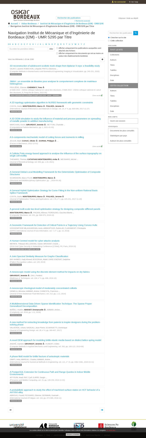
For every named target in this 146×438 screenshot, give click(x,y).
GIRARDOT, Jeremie (36, 125)
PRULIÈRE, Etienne (18, 87)
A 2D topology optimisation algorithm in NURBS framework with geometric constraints (51, 102)
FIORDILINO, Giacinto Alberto (60, 213)
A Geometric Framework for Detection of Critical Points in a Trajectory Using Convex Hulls (53, 225)
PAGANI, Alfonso (40, 213)
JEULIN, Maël (15, 141)
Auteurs (113, 60)
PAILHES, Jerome (55, 106)
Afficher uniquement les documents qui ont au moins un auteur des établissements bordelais (79, 54)
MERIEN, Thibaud (17, 244)
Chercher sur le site (117, 38)
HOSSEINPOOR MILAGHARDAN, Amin (26, 228)
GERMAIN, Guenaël (50, 395)
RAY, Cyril (28, 377)
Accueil (14, 23)
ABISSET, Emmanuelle (35, 310)
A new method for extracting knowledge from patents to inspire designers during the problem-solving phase (55, 323)
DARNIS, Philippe (48, 141)
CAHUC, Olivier (30, 141)
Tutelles (113, 70)
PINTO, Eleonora (49, 69)
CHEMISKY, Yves (36, 87)
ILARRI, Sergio (39, 377)
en (133, 2)
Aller (51, 49)
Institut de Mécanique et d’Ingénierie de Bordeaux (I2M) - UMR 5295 (71, 23)
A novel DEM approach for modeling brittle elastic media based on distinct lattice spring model (55, 340)
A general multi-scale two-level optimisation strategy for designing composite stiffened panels (55, 209)
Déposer (122, 18)
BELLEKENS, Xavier (34, 244)
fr (129, 2)
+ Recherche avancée (82, 21)
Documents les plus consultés (122, 131)
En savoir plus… (111, 430)
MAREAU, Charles (28, 359)
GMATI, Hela (15, 359)
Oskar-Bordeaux (29, 23)
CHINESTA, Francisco (49, 291)
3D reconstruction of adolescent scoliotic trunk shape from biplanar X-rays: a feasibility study (55, 66)
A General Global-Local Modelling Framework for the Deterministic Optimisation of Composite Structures (55, 173)
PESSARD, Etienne (33, 395)
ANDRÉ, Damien (17, 344)
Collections (114, 55)
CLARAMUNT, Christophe (75, 228)
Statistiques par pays (118, 136)
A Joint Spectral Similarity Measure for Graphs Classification (39, 256)
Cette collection (115, 41)
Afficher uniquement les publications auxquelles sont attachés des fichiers (78, 49)
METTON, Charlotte (55, 125)
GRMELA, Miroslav (17, 291)
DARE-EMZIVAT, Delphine (59, 259)
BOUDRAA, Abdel (40, 259)
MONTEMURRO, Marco (34, 106)
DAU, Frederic (36, 276)
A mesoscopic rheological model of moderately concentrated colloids (43, 288)
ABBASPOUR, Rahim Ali (53, 228)
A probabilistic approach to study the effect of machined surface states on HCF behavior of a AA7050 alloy (55, 391)
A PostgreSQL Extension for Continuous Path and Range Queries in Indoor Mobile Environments (50, 373)
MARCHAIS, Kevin (17, 125)
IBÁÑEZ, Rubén (16, 310)
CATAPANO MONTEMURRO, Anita (43, 159)
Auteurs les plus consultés (120, 141)
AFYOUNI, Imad (16, 377)
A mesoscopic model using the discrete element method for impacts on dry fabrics (50, 272)
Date (112, 80)
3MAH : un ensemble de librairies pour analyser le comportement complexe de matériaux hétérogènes (53, 82)
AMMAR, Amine (32, 291)
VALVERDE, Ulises (18, 328)
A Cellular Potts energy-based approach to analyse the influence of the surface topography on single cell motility (56, 154)
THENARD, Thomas (18, 159)
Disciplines (114, 75)
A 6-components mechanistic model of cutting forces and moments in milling (47, 137)
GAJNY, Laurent (16, 69)
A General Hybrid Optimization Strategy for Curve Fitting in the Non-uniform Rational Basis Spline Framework (54, 191)
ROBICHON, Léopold (32, 69)
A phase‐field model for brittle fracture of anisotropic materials (39, 356)
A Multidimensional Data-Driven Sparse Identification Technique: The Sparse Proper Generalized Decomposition (51, 304)
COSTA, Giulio (16, 106)
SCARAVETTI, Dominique (56, 328)
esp (136, 2)
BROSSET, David (51, 244)
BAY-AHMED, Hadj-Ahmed (21, 259)
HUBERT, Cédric (52, 344)
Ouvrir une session (117, 121)
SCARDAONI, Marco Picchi (21, 178)
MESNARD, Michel (68, 159)
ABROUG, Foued (17, 395)
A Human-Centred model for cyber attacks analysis (35, 241)
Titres (112, 65)
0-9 (9, 44)
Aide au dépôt (132, 18)
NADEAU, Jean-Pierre (36, 328)
